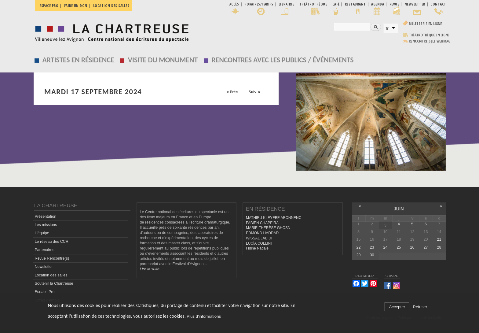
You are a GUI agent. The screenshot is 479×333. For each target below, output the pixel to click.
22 (358, 247)
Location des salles (111, 5)
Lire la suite (149, 269)
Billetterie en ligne (425, 23)
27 (425, 247)
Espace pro (48, 5)
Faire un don (75, 5)
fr (387, 28)
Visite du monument (163, 59)
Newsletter (44, 267)
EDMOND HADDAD (262, 233)
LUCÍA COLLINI (259, 243)
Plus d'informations (204, 316)
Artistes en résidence (78, 59)
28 (439, 247)
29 (358, 255)
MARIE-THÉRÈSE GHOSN (268, 228)
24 (385, 247)
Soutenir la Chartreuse (54, 283)
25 (399, 247)
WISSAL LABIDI (259, 238)
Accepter (397, 307)
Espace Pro (44, 292)
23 (372, 247)
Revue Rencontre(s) (52, 258)
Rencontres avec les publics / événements (282, 59)
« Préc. (233, 92)
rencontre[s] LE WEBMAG (430, 41)
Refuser (420, 307)
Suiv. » (254, 92)
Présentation (45, 216)
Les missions (46, 225)
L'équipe (42, 233)
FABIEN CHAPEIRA (262, 223)
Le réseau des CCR (51, 241)
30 (372, 255)
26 (412, 247)
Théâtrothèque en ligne (429, 35)
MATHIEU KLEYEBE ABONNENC (273, 218)
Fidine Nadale (257, 248)
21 (439, 239)
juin (399, 208)
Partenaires (44, 250)
